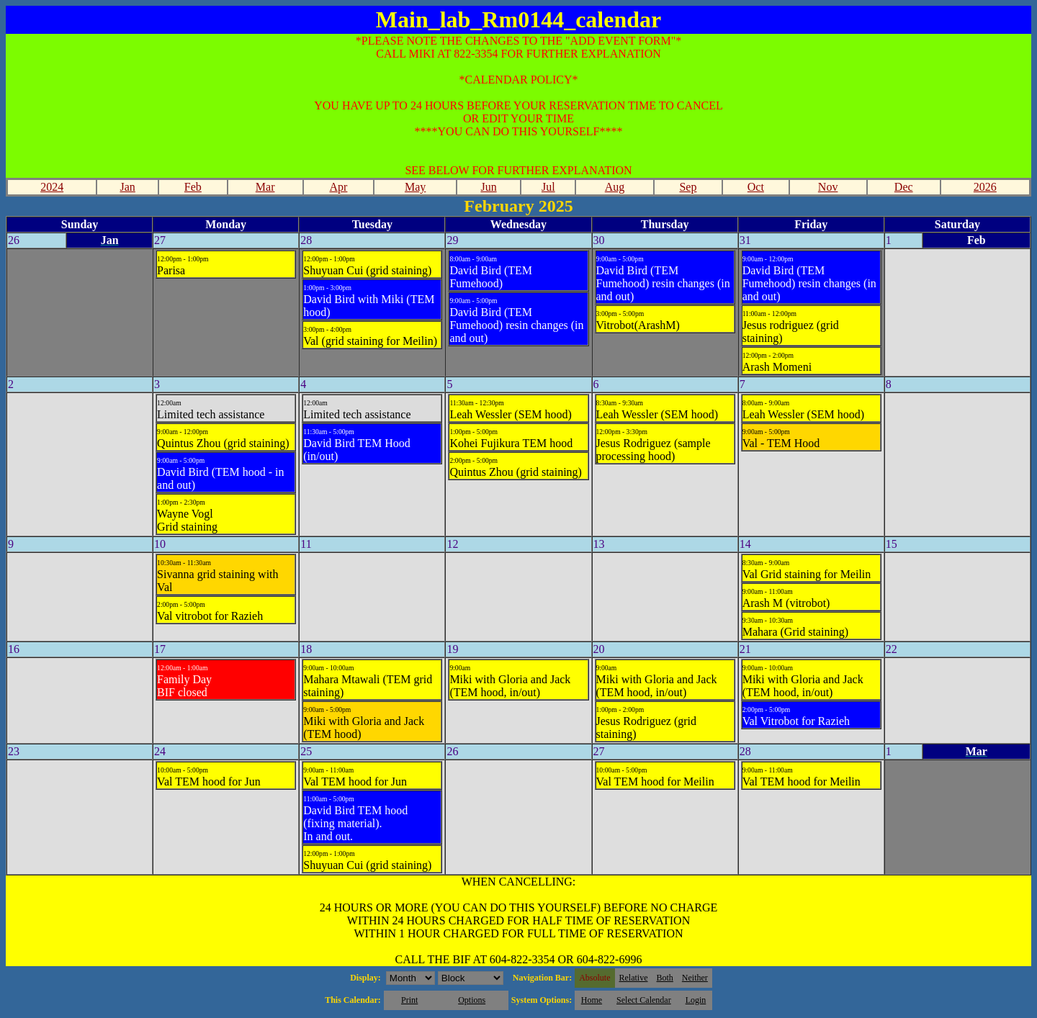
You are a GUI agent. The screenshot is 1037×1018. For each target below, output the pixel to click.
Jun (488, 187)
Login (696, 1000)
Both (665, 978)
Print (409, 1000)
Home (591, 1000)
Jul (548, 187)
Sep (687, 187)
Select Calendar (643, 1000)
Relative (633, 978)
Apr (339, 187)
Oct (756, 187)
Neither (695, 978)
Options (471, 1000)
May (415, 187)
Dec (903, 187)
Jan (127, 187)
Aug (615, 187)
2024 (51, 187)
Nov (828, 187)
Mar (265, 187)
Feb (193, 187)
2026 (985, 187)
